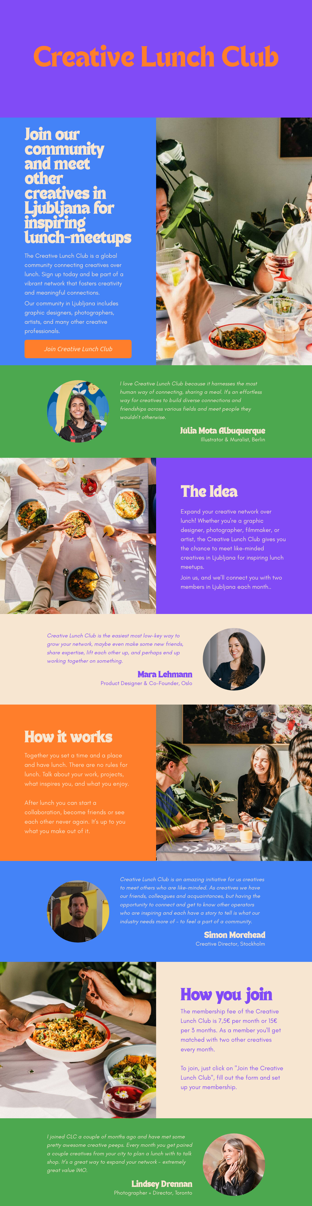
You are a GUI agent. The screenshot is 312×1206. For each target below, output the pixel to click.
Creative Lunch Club (156, 58)
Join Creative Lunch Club (78, 348)
